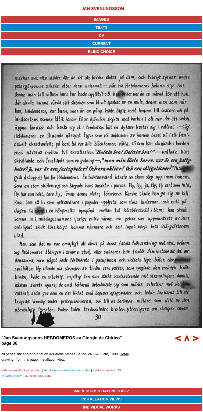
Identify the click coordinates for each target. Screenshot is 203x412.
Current (101, 43)
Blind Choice (101, 51)
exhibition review (104, 370)
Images (101, 19)
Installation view (52, 359)
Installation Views (101, 399)
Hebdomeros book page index (21, 370)
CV (101, 35)
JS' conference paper (38, 375)
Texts (101, 27)
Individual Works (101, 407)
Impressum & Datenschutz (101, 391)
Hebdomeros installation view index (67, 370)
